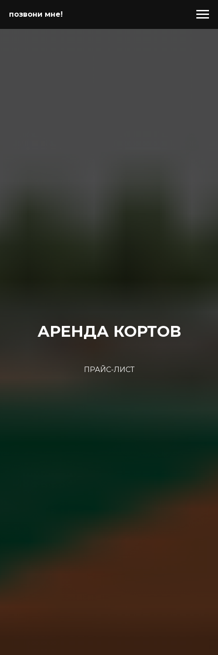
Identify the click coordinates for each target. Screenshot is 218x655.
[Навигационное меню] (202, 14)
